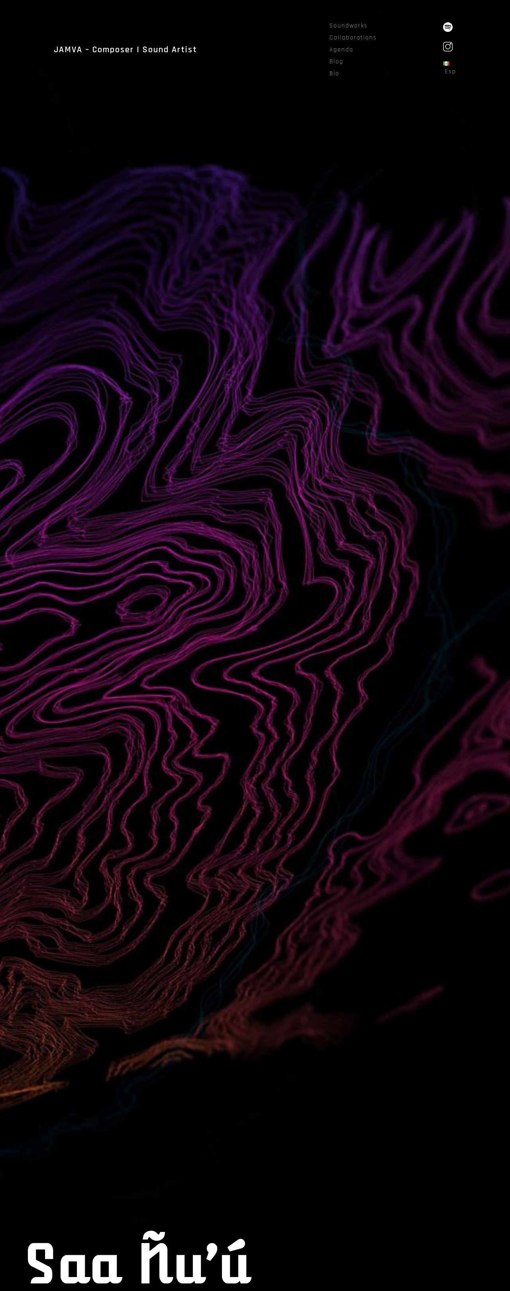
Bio (334, 73)
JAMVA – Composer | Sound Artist (125, 49)
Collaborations (353, 37)
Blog (336, 61)
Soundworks (349, 25)
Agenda (341, 49)
